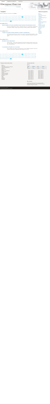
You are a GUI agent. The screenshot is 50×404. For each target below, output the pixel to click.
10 (13, 15)
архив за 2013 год (40, 71)
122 (31, 20)
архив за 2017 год (30, 77)
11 (15, 15)
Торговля (3, 72)
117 (23, 20)
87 (16, 19)
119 (26, 20)
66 (22, 55)
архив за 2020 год (30, 75)
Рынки (39, 30)
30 (6, 54)
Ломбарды (40, 33)
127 (2, 21)
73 (32, 55)
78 (3, 19)
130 (6, 21)
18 (25, 15)
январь (28, 66)
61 (15, 55)
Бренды (39, 20)
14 (19, 15)
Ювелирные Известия (10, 4)
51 (0, 55)
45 (28, 54)
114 (19, 20)
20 (28, 15)
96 (29, 19)
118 (25, 20)
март (38, 66)
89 (19, 19)
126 (0, 21)
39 (19, 54)
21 (29, 15)
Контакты (20, 1)
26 (0, 54)
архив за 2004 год (40, 78)
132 (9, 21)
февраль (33, 66)
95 (28, 19)
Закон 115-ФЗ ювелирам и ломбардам (7, 66)
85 (13, 19)
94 (26, 19)
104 (5, 20)
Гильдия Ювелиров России (42, 17)
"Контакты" (11, 88)
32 (9, 54)
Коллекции (40, 32)
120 (28, 20)
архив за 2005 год (40, 77)
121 (29, 20)
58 (10, 55)
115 (21, 20)
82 (9, 19)
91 (22, 19)
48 (32, 54)
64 (19, 55)
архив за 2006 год (40, 76)
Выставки (3, 75)
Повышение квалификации (42, 21)
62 (16, 55)
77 (2, 19)
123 (32, 20)
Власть (39, 13)
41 (22, 54)
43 (25, 54)
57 (9, 55)
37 (16, 54)
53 (3, 55)
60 (13, 55)
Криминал (40, 31)
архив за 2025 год (30, 71)
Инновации (40, 14)
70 (28, 55)
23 (32, 15)
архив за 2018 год (30, 76)
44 (26, 54)
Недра (39, 29)
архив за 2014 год (40, 70)
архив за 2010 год (40, 73)
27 (2, 54)
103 (3, 20)
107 (9, 20)
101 (0, 20)
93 (25, 19)
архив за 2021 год (30, 74)
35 (13, 54)
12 (16, 15)
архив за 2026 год (30, 70)
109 (12, 20)
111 (15, 20)
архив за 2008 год (40, 75)
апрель (43, 66)
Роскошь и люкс (4, 71)
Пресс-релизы (40, 19)
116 (22, 20)
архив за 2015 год (30, 79)
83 (10, 19)
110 (13, 20)
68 (25, 55)
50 (35, 54)
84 (12, 19)
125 (35, 20)
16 (22, 15)
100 (35, 19)
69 (26, 55)
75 (35, 55)
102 (2, 20)
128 (3, 21)
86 (15, 19)
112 (16, 20)
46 (29, 54)
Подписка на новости (11, 1)
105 (6, 20)
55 (6, 55)
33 (10, 54)
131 (8, 21)
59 (12, 55)
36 (15, 54)
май (27, 67)
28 (3, 54)
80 (6, 19)
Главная (3, 1)
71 (29, 55)
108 (10, 20)
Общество (39, 18)
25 (35, 15)
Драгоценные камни (5, 74)
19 (26, 15)
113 (18, 20)
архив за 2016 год (30, 78)
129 (5, 21)
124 (34, 20)
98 (32, 19)
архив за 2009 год (40, 74)
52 (2, 55)
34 (12, 54)
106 (8, 20)
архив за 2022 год (30, 73)
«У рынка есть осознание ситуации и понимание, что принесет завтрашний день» (16, 32)
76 (0, 19)
